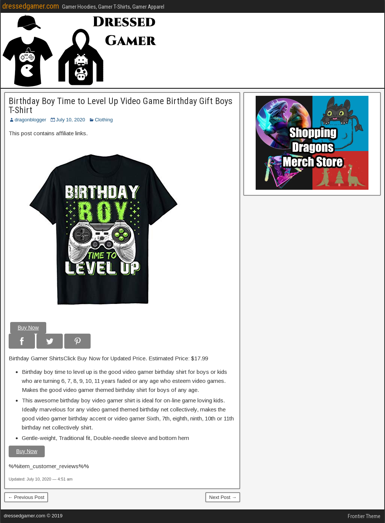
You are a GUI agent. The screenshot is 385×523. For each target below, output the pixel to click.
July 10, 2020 (70, 119)
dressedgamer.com (30, 6)
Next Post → (222, 497)
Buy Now (28, 328)
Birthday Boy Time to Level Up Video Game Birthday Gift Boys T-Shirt (120, 105)
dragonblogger (30, 119)
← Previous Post (26, 497)
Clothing (104, 119)
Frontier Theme (364, 516)
